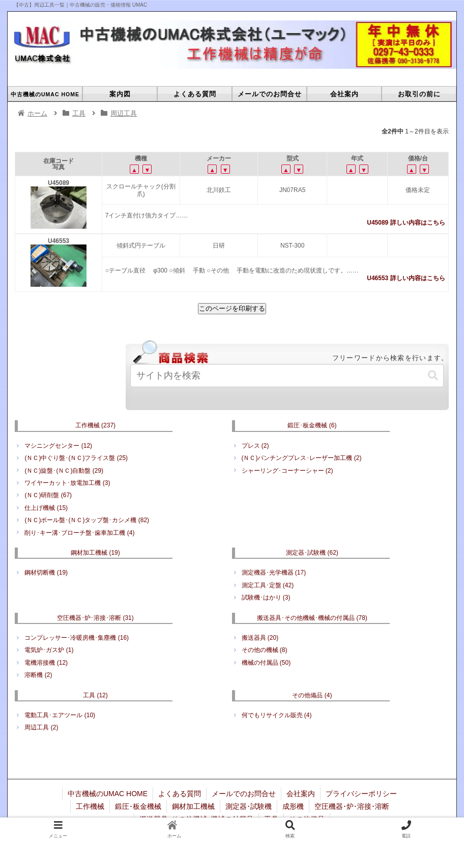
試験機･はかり (266, 597)
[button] (433, 376)
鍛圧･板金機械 (311, 425)
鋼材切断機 (46, 572)
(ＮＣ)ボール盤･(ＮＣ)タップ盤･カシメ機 (86, 520)
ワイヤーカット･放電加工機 (67, 482)
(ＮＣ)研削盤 (48, 495)
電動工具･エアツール (59, 715)
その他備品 (312, 695)
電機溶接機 (46, 662)
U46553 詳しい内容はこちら (406, 278)
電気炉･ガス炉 (48, 650)
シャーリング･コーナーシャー (287, 470)
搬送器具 (260, 637)
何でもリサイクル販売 (277, 715)
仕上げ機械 (46, 507)
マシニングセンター (58, 445)
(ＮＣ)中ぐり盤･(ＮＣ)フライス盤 (76, 457)
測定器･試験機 (312, 552)
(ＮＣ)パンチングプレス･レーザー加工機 (302, 457)
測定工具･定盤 (268, 585)
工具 (95, 695)
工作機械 (95, 425)
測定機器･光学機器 (274, 572)
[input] (287, 375)
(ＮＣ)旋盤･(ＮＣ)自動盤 (63, 470)
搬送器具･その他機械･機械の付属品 (312, 617)
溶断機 (38, 674)
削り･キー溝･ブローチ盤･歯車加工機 (79, 532)
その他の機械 (264, 650)
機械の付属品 (266, 662)
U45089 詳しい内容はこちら (406, 222)
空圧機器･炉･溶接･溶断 (95, 617)
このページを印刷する (232, 308)
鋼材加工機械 (95, 552)
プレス (255, 445)
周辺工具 (41, 727)
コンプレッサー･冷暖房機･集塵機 (76, 637)
